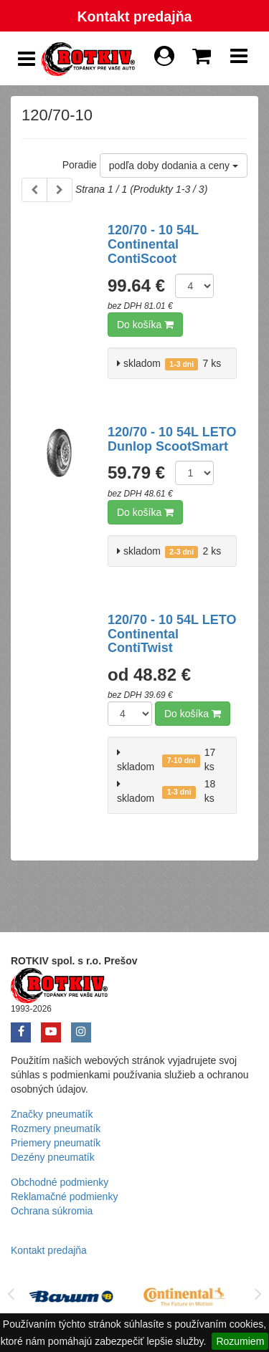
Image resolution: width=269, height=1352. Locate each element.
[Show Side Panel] (26, 59)
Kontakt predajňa (134, 16)
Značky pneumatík (52, 1114)
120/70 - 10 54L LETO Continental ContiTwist (172, 634)
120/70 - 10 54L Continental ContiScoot (153, 244)
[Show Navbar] (238, 59)
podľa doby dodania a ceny (173, 165)
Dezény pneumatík (53, 1157)
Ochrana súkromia (52, 1211)
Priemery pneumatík (55, 1143)
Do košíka (145, 324)
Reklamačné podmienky (64, 1196)
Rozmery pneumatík (55, 1128)
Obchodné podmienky (59, 1182)
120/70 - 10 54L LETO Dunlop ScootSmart (172, 439)
